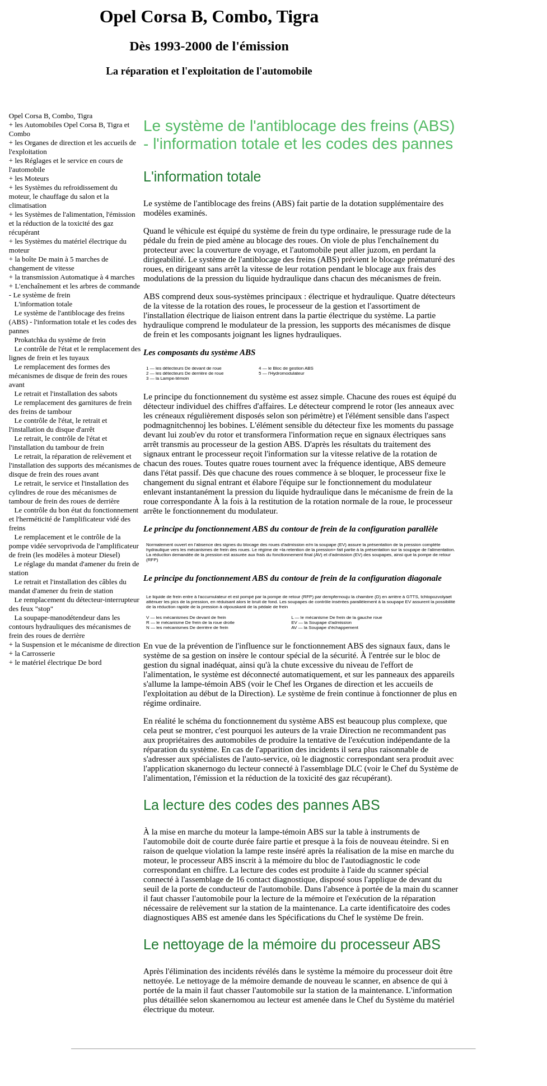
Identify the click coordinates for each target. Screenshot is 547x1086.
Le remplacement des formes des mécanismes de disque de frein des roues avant (68, 375)
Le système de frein (41, 295)
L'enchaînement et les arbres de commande (77, 286)
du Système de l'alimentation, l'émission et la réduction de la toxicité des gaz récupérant (300, 773)
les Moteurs (32, 178)
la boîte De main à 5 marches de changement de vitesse (59, 263)
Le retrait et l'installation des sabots (66, 393)
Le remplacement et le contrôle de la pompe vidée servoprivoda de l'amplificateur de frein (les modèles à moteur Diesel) (74, 546)
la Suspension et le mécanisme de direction (77, 644)
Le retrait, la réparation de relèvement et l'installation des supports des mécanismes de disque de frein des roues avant (75, 465)
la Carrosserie (35, 653)
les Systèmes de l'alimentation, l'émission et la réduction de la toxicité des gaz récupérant (72, 223)
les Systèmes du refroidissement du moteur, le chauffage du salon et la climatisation (63, 196)
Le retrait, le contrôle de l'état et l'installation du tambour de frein (58, 442)
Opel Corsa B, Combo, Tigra (51, 115)
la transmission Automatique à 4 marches (74, 277)
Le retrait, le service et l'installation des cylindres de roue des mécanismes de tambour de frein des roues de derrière (69, 492)
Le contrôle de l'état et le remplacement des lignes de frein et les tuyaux (75, 353)
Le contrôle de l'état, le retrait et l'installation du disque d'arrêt (58, 425)
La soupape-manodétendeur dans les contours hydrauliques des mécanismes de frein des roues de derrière (70, 626)
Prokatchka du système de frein (60, 339)
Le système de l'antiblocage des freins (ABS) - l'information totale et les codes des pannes (73, 322)
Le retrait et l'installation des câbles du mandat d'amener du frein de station (68, 586)
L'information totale (44, 304)
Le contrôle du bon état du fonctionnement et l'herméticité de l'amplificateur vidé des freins (73, 519)
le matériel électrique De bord (58, 662)
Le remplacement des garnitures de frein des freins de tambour (70, 407)
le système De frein (388, 917)
